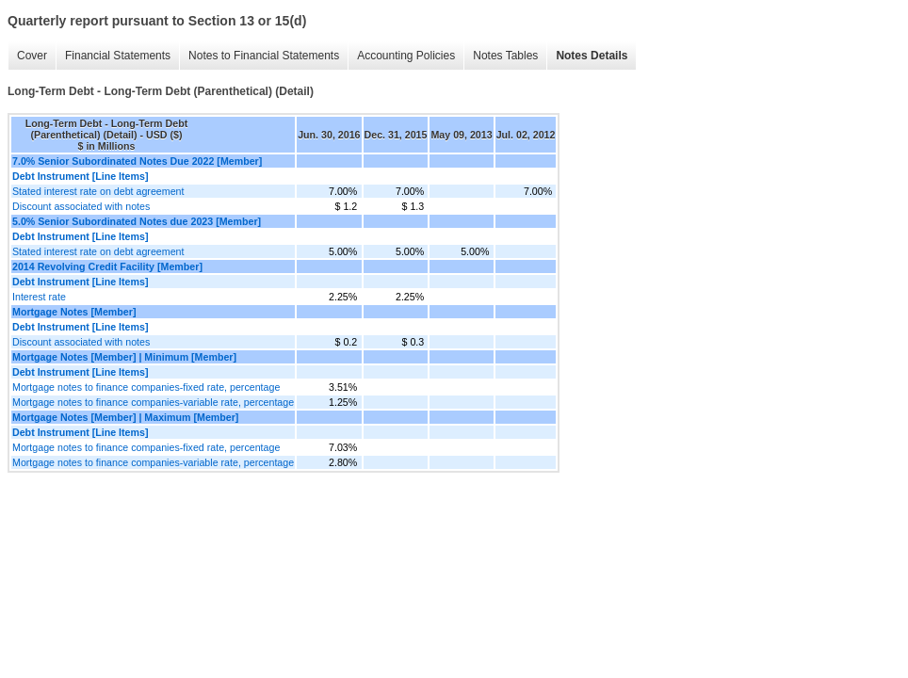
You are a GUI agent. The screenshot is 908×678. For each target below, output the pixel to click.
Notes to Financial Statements (263, 55)
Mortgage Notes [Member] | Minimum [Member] (124, 357)
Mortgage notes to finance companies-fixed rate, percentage (146, 387)
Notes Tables (505, 55)
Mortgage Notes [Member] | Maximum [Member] (125, 417)
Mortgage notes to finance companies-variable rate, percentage (153, 402)
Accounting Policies (406, 55)
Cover (32, 55)
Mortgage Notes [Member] (74, 311)
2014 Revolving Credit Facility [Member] (107, 266)
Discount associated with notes (81, 206)
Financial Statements (117, 55)
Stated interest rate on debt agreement (98, 191)
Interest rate (39, 296)
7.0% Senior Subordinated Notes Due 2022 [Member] (137, 161)
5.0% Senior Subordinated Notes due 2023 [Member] (136, 221)
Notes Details (591, 55)
